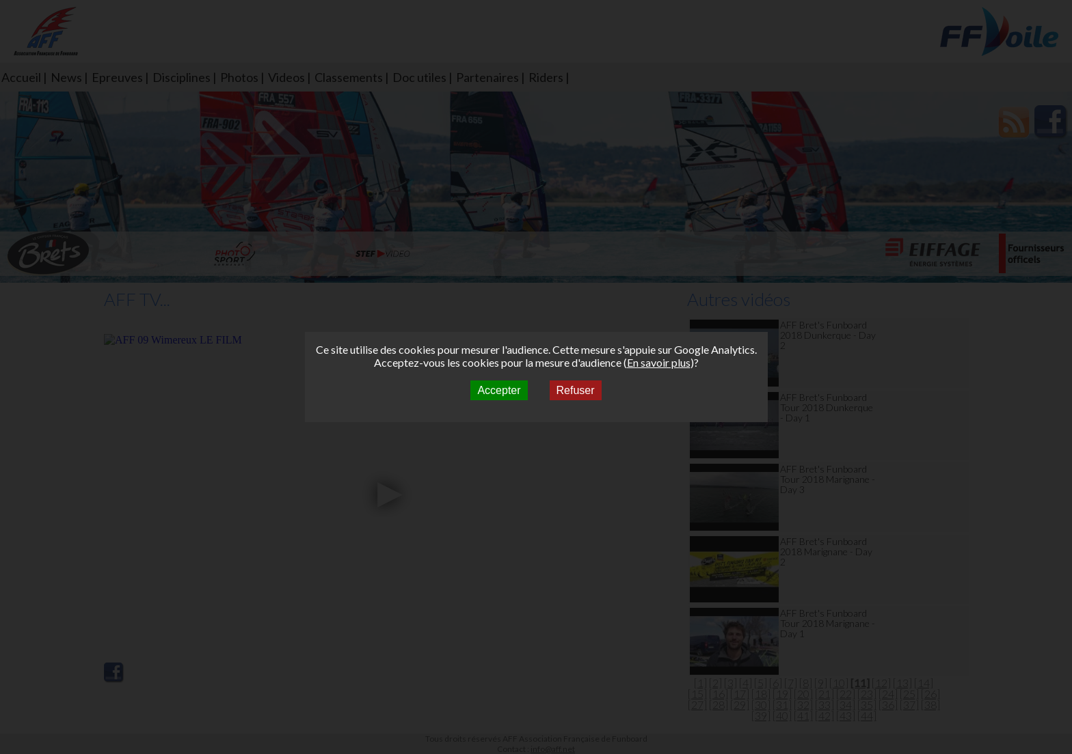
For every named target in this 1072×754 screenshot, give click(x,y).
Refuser (576, 390)
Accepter (498, 390)
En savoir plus (659, 362)
